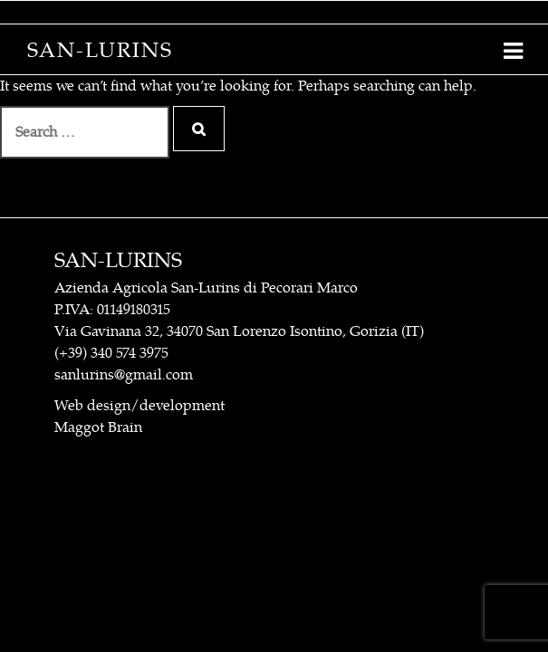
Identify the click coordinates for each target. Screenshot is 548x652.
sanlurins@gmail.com (123, 375)
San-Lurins (100, 50)
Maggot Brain (98, 427)
